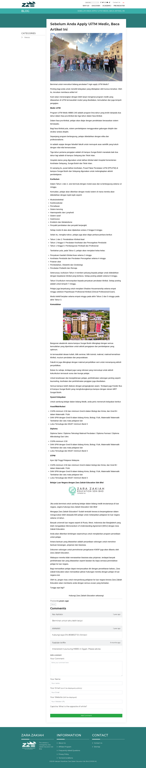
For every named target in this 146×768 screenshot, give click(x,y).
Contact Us (116, 2)
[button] (124, 2)
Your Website (63, 697)
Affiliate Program (65, 747)
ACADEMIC (107, 6)
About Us (62, 743)
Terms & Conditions (66, 758)
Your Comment (57, 658)
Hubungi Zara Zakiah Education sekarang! (86, 596)
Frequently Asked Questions (69, 750)
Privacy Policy (64, 754)
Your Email (66, 688)
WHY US (86, 6)
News (53, 604)
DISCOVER (96, 6)
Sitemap (97, 747)
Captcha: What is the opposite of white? (68, 706)
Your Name (55, 679)
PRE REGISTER (119, 6)
